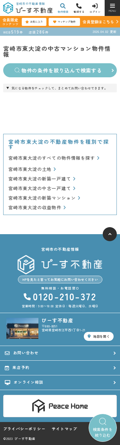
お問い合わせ (21, 353)
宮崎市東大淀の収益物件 (37, 207)
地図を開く (99, 336)
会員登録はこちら (98, 21)
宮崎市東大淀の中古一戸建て (42, 188)
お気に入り (34, 22)
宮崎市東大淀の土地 (32, 169)
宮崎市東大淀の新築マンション (44, 198)
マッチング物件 (64, 22)
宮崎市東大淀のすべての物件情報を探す (54, 158)
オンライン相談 (24, 382)
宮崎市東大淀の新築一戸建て (42, 178)
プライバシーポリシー (24, 429)
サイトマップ (64, 429)
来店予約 (17, 367)
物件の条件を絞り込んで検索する (58, 70)
